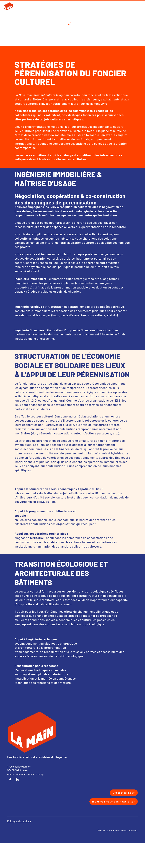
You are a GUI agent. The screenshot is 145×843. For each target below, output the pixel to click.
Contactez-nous (124, 792)
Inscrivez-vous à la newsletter (113, 801)
